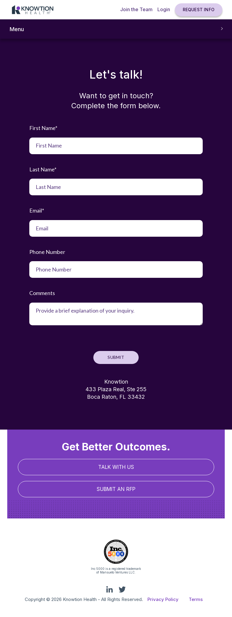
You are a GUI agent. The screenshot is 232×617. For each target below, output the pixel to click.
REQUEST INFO (198, 9)
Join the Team (136, 9)
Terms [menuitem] (196, 599)
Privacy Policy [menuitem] (163, 599)
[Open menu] (116, 29)
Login (163, 9)
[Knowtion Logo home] (33, 10)
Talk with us (116, 467)
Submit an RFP (116, 489)
